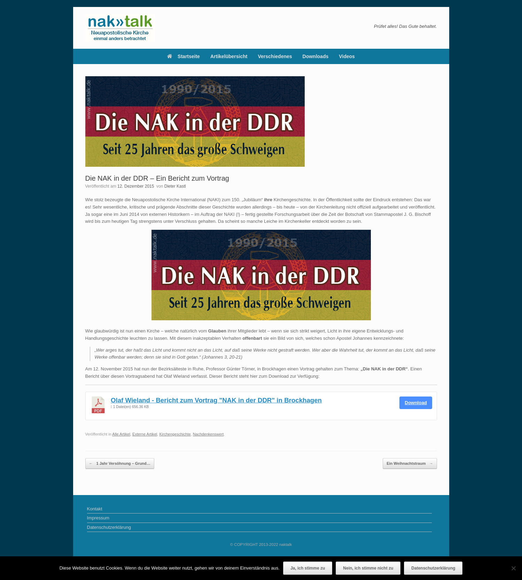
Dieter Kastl (175, 186)
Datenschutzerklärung (109, 527)
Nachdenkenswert (208, 434)
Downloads (316, 56)
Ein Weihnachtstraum (410, 464)
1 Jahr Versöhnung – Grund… (119, 464)
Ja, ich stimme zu (307, 568)
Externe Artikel (144, 434)
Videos (347, 56)
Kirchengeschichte (174, 434)
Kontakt (94, 508)
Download (416, 402)
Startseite (183, 56)
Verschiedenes (275, 56)
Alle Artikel (121, 434)
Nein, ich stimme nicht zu (368, 568)
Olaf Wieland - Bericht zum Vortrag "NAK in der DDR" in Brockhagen (216, 400)
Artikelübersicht (229, 56)
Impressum (98, 517)
